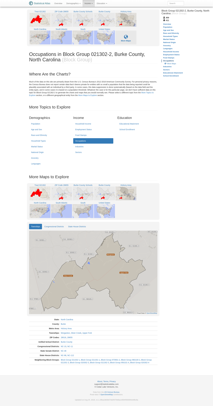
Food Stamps (81, 135)
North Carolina (67, 319)
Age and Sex (36, 129)
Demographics (73, 3)
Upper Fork (87, 333)
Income (89, 3)
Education (102, 3)
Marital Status (37, 147)
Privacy (112, 381)
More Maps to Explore (87, 95)
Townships (35, 226)
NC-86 (63, 355)
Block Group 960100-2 (130, 360)
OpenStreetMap (106, 395)
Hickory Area (66, 328)
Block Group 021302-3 (99, 362)
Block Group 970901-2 (110, 360)
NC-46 (63, 351)
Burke (63, 324)
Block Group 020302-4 (139, 362)
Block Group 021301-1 (90, 360)
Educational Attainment (129, 124)
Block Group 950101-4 (119, 362)
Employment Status (83, 129)
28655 (69, 337)
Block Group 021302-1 (70, 360)
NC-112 (70, 355)
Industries (79, 147)
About (99, 381)
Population (35, 124)
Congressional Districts (54, 226)
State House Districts (77, 226)
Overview (58, 3)
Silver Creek (76, 333)
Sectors (78, 152)
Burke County (66, 342)
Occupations (80, 141)
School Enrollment (127, 129)
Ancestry (34, 158)
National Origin (37, 152)
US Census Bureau (111, 392)
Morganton (65, 333)
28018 (63, 337)
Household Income (83, 124)
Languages (35, 164)
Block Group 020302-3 (79, 362)
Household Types (38, 141)
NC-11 (70, 346)
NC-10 (63, 346)
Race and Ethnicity (39, 135)
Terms (105, 381)
